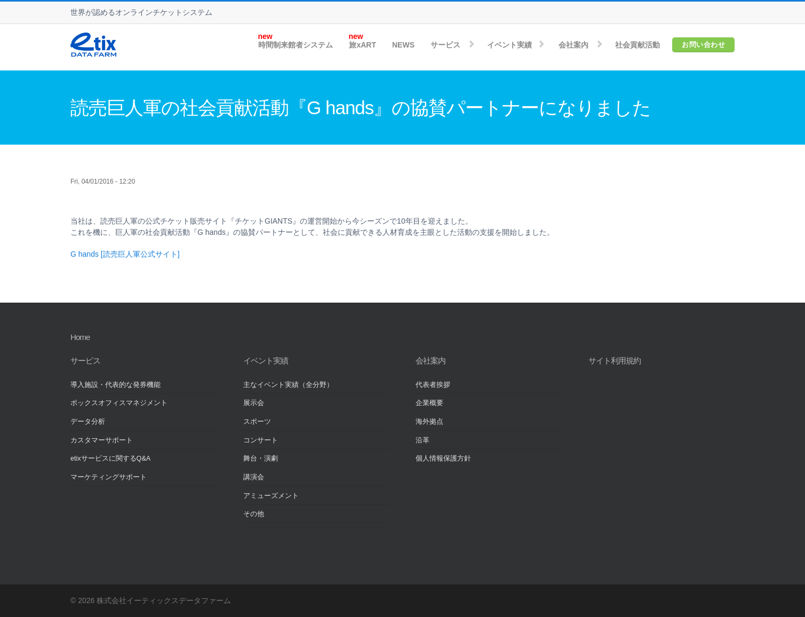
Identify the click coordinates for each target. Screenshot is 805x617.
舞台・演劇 (260, 458)
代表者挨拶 (433, 385)
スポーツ (257, 421)
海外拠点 (429, 421)
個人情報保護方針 (443, 458)
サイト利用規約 (614, 360)
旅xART (362, 45)
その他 (253, 514)
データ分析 (87, 421)
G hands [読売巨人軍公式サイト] (125, 254)
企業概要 (429, 403)
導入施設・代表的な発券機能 (115, 385)
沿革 (422, 440)
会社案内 (573, 45)
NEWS (403, 45)
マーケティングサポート (108, 477)
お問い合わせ (703, 45)
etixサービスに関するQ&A (110, 458)
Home (80, 337)
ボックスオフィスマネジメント (119, 403)
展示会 (253, 403)
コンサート (260, 440)
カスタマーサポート (101, 440)
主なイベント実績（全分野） (288, 385)
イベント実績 (509, 45)
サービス (445, 45)
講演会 (253, 477)
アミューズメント (271, 496)
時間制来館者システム (295, 45)
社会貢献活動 (637, 45)
